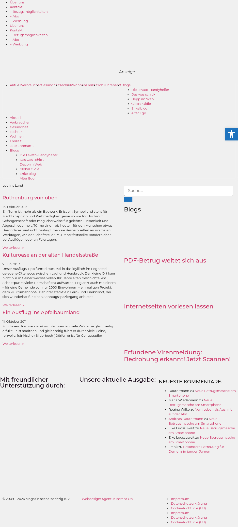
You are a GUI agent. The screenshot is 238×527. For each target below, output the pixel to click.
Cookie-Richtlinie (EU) (188, 508)
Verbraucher (31, 85)
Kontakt (16, 7)
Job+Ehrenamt (110, 85)
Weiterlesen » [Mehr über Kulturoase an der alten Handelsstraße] (13, 305)
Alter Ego (138, 113)
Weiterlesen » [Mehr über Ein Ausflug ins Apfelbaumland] (13, 344)
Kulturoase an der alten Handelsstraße (50, 255)
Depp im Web (142, 99)
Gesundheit (50, 85)
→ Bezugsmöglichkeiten (29, 12)
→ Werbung (19, 21)
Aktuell (15, 85)
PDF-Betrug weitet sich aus (165, 260)
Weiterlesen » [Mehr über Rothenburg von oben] (13, 248)
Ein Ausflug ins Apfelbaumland (41, 312)
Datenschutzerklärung (189, 503)
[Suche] (128, 199)
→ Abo (14, 16)
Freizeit (92, 85)
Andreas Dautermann (186, 419)
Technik (66, 85)
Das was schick (143, 94)
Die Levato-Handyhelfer (150, 90)
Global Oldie (141, 104)
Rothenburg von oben (30, 198)
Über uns (17, 2)
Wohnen (79, 85)
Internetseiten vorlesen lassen (169, 306)
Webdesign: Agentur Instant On (107, 499)
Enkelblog (139, 108)
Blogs (126, 85)
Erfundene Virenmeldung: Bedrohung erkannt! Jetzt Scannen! (177, 356)
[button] (231, 134)
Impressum (180, 499)
